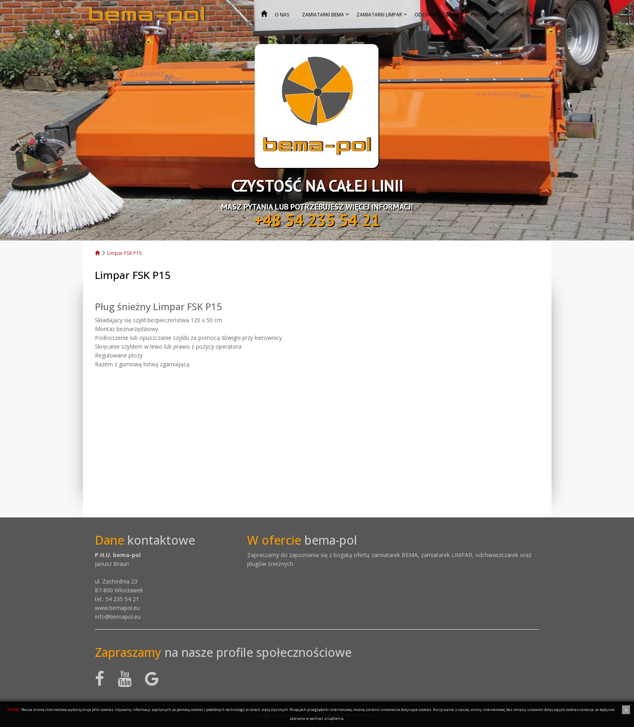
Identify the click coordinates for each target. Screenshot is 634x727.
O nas (282, 14)
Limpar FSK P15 (124, 253)
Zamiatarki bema (323, 14)
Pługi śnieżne (488, 14)
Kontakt (533, 14)
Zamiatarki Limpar (379, 14)
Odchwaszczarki (437, 14)
